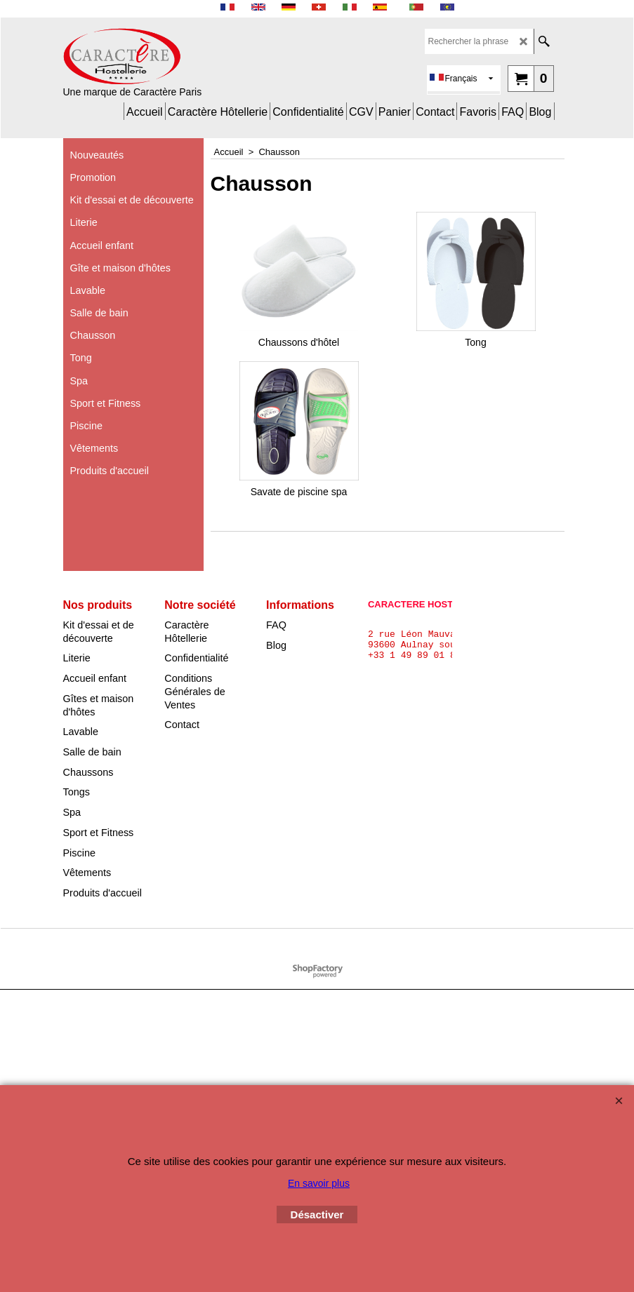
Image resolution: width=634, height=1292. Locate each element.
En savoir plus (319, 1183)
